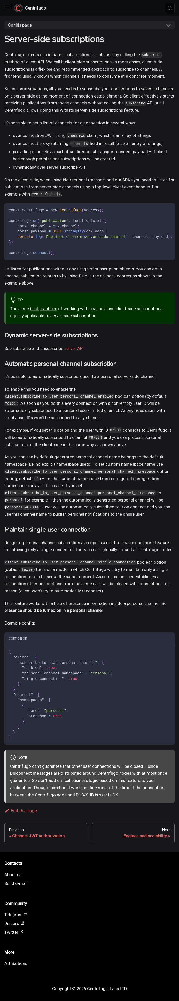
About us (12, 874)
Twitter (13, 932)
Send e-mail (15, 883)
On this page (20, 25)
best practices (43, 308)
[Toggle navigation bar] (8, 8)
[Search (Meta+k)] (170, 8)
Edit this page (20, 810)
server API (74, 348)
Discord (14, 923)
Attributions (15, 963)
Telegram (16, 914)
